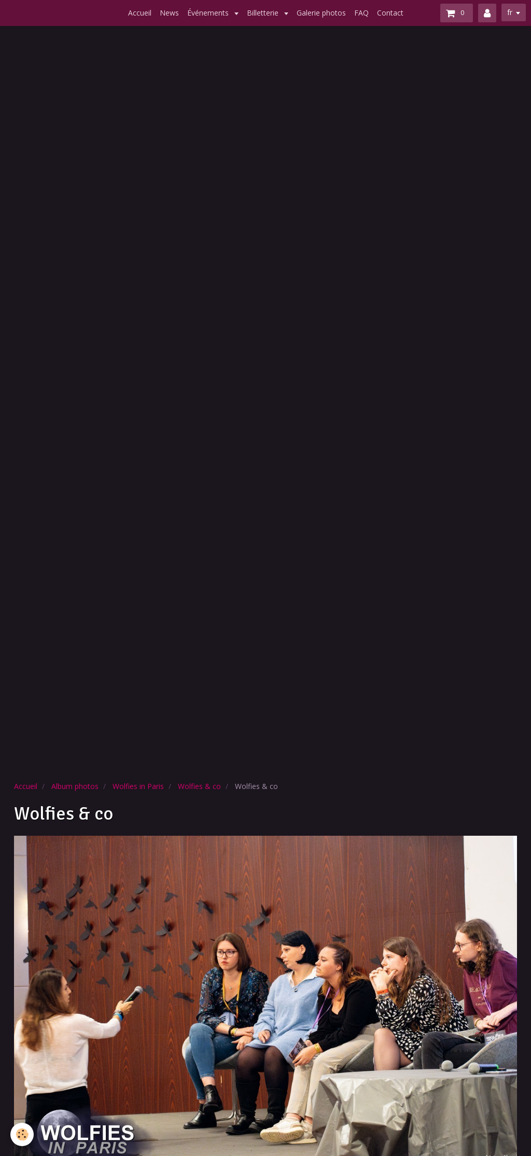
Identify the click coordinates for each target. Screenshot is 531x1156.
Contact (390, 13)
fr (509, 12)
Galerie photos (321, 13)
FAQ (361, 13)
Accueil (139, 13)
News (169, 13)
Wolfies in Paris (138, 786)
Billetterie (264, 13)
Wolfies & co (199, 786)
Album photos (75, 786)
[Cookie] (22, 1134)
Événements (209, 13)
